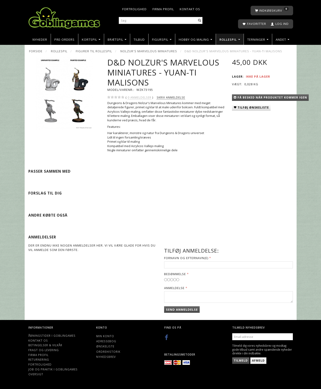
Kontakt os (190, 9)
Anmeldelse (174, 288)
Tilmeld (241, 361)
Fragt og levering (43, 350)
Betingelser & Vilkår (45, 345)
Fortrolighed (134, 9)
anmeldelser (139, 97)
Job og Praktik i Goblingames (53, 369)
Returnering (38, 359)
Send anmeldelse (182, 309)
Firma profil (163, 9)
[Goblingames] (64, 16)
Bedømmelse (175, 274)
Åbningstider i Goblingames (52, 335)
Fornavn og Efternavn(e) (186, 258)
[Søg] (199, 20)
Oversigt (35, 374)
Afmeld (258, 361)
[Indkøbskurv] (272, 10)
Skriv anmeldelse (171, 97)
